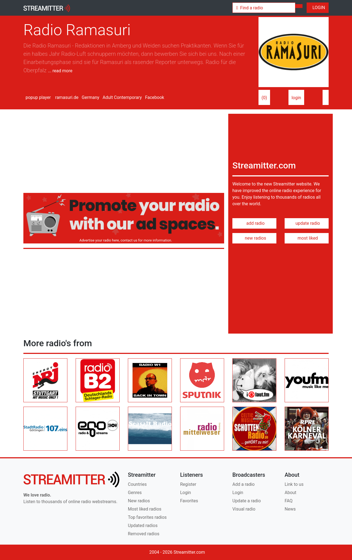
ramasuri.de (66, 97)
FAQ (289, 500)
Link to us (294, 484)
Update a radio (246, 500)
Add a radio (243, 484)
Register (188, 484)
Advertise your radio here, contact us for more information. (125, 240)
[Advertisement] (123, 152)
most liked (306, 238)
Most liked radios (144, 509)
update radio (306, 223)
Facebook (154, 97)
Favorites (189, 500)
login (296, 97)
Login (185, 492)
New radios (139, 500)
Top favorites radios (147, 517)
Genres (135, 492)
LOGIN (317, 7)
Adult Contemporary (121, 97)
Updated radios (143, 525)
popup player (37, 97)
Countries (137, 484)
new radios (254, 238)
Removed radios (144, 533)
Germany (90, 97)
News (290, 509)
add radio (254, 223)
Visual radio (243, 509)
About (290, 492)
